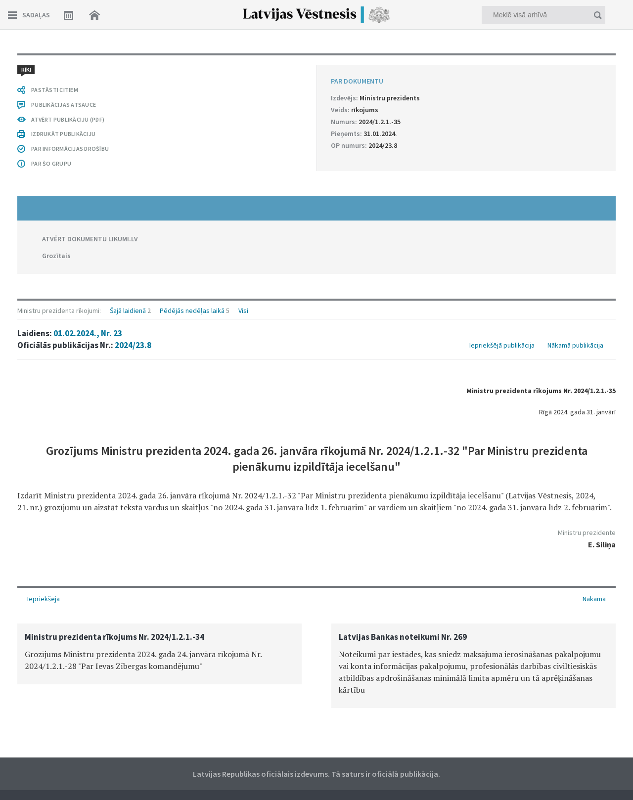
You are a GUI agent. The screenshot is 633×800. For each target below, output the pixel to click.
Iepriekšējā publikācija (502, 345)
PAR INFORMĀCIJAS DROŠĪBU (70, 148)
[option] (159, 653)
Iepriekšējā (43, 598)
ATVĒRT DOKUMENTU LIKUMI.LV (90, 238)
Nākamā (594, 598)
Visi (243, 310)
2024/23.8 (133, 345)
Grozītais (56, 255)
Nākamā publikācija (575, 345)
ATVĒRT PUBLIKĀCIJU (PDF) (67, 119)
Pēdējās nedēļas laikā (192, 310)
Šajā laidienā (128, 310)
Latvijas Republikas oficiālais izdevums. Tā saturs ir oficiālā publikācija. (316, 774)
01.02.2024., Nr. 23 (87, 333)
